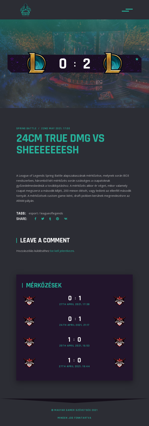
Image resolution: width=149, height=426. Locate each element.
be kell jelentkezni (62, 251)
